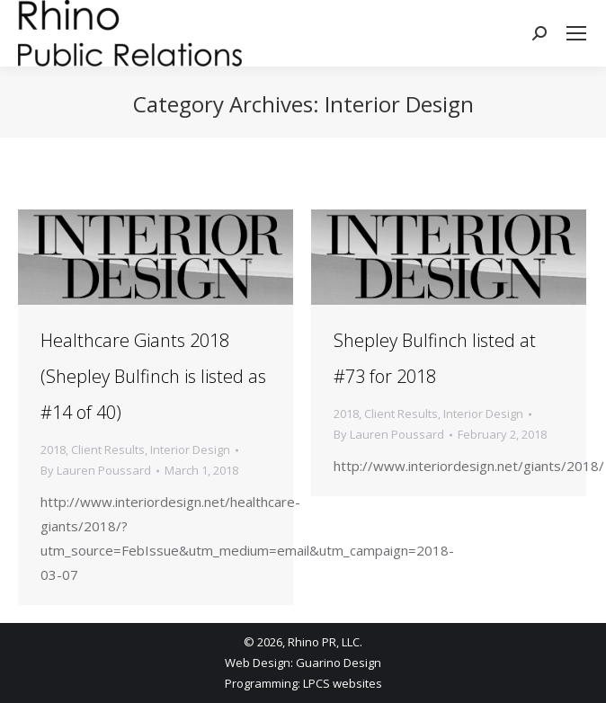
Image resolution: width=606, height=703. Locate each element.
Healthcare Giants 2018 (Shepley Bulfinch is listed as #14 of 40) (153, 376)
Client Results (108, 449)
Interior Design (190, 449)
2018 (53, 449)
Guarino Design (338, 662)
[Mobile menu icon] (576, 33)
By (95, 470)
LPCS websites (342, 683)
